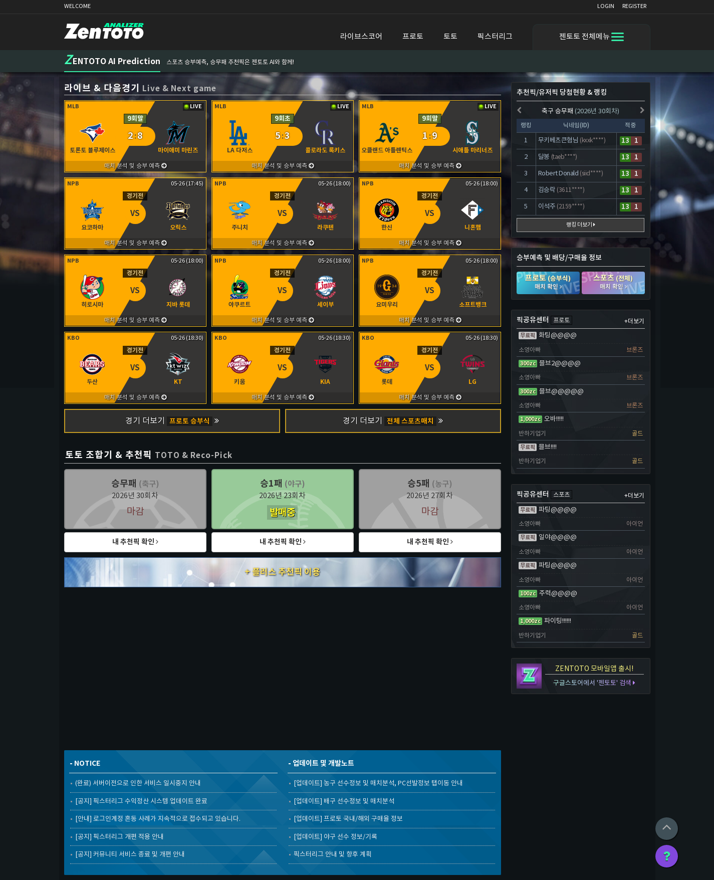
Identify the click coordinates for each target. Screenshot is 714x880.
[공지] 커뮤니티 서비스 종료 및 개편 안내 (130, 854)
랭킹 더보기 (580, 225)
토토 (450, 37)
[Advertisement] (283, 667)
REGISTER (634, 6)
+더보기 (634, 321)
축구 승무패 (580, 111)
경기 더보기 (172, 421)
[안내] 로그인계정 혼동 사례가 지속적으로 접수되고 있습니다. (158, 819)
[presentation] (519, 111)
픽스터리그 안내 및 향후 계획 (333, 854)
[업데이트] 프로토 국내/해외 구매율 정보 (348, 819)
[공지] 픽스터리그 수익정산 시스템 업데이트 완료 (141, 801)
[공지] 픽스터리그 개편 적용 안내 (119, 837)
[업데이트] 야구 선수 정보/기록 (335, 837)
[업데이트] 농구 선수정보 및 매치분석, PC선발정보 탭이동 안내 (378, 783)
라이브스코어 (361, 37)
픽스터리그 (495, 37)
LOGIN (605, 6)
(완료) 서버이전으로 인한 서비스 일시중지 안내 (138, 783)
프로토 (412, 37)
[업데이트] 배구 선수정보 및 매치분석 (344, 801)
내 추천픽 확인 (135, 542)
